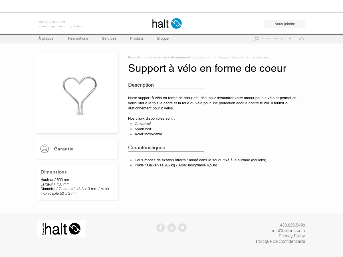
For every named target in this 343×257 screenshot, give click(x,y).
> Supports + (201, 57)
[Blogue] (163, 38)
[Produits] (137, 38)
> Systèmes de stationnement (167, 57)
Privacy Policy (292, 235)
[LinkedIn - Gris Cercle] (171, 227)
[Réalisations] (78, 38)
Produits (134, 57)
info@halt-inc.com (288, 230)
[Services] (109, 38)
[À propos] (49, 38)
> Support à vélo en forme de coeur (242, 57)
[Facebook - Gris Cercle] (160, 227)
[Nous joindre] (285, 24)
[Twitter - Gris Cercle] (182, 227)
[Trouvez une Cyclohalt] (276, 38)
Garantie (64, 149)
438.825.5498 (292, 225)
